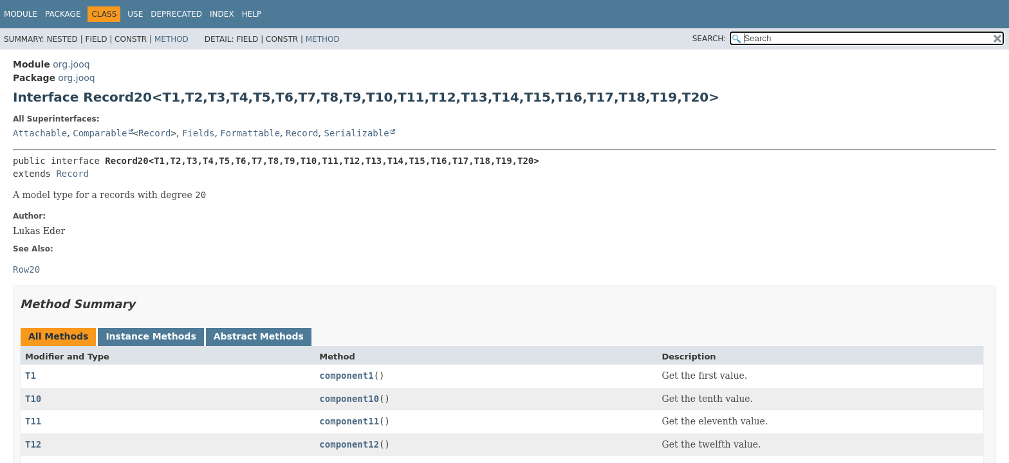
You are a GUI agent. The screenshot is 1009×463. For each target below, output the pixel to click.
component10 (349, 399)
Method (171, 39)
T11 (33, 421)
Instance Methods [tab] (151, 336)
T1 (30, 375)
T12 (33, 444)
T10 (33, 399)
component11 (349, 421)
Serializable (356, 133)
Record (154, 133)
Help (252, 14)
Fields (198, 133)
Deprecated (176, 14)
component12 (349, 444)
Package (62, 14)
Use (135, 14)
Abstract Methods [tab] (259, 336)
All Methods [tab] (58, 336)
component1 (346, 375)
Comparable (100, 133)
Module (20, 14)
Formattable (250, 133)
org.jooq (71, 64)
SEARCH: (709, 38)
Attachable (40, 133)
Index (222, 14)
